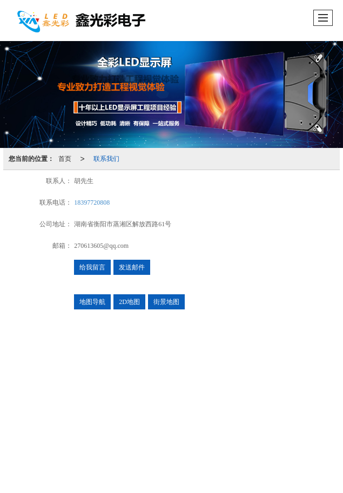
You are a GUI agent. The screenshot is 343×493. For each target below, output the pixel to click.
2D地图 (129, 302)
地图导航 (92, 302)
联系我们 (106, 159)
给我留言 (92, 267)
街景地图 (166, 302)
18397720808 (92, 202)
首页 (64, 159)
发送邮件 (132, 267)
